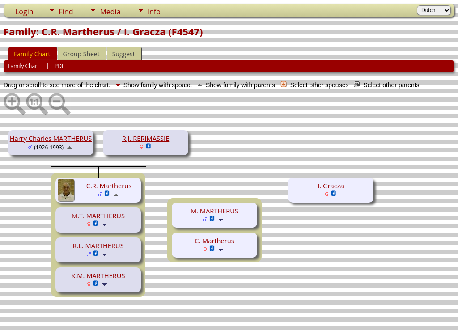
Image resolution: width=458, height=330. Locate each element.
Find (66, 12)
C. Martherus (214, 240)
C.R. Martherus (109, 185)
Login (24, 12)
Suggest (123, 54)
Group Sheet (81, 54)
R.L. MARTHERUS (98, 245)
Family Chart (32, 54)
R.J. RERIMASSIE (146, 138)
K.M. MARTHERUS (98, 275)
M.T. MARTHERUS (98, 215)
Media (110, 12)
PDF (59, 66)
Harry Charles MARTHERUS (51, 138)
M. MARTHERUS (214, 210)
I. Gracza (331, 185)
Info (154, 12)
